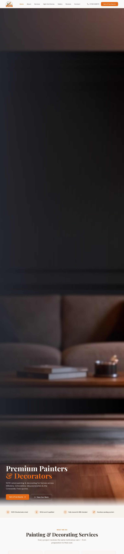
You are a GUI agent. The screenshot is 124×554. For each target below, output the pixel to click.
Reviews (68, 4)
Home (22, 4)
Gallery (60, 4)
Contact (77, 4)
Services (37, 4)
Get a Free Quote (109, 4)
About (29, 4)
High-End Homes (48, 4)
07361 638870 (93, 4)
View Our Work (41, 497)
